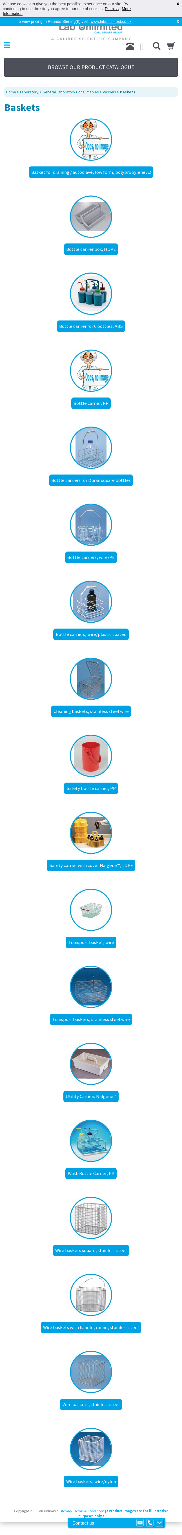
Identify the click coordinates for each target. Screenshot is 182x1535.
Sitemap (65, 1511)
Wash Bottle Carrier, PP (91, 1173)
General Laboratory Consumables (71, 92)
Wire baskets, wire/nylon (91, 1481)
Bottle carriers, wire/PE (91, 557)
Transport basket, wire (91, 942)
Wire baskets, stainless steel (91, 1404)
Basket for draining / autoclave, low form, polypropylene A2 (91, 172)
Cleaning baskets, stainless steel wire (91, 711)
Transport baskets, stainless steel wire (91, 1019)
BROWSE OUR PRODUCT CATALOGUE (91, 67)
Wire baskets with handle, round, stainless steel (91, 1327)
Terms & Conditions (89, 1511)
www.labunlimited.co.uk (111, 21)
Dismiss (112, 8)
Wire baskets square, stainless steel (91, 1250)
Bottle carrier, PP (91, 403)
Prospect (97, 1524)
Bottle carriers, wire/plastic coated (91, 634)
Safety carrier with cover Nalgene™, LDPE (91, 865)
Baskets (127, 92)
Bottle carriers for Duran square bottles (91, 480)
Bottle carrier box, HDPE (91, 249)
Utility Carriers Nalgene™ (91, 1096)
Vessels (109, 92)
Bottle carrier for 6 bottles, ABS (91, 326)
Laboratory (29, 92)
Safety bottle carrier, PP (91, 788)
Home (11, 92)
